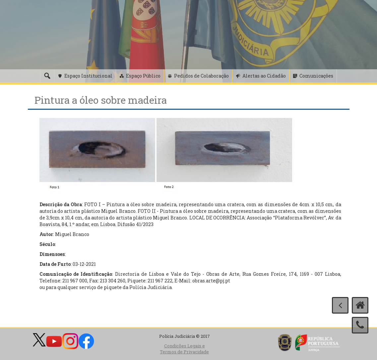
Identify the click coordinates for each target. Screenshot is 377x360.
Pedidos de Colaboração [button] (201, 76)
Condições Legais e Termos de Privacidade (184, 349)
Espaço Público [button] (143, 76)
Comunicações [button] (316, 76)
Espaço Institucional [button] (88, 76)
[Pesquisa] (47, 76)
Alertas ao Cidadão (264, 76)
